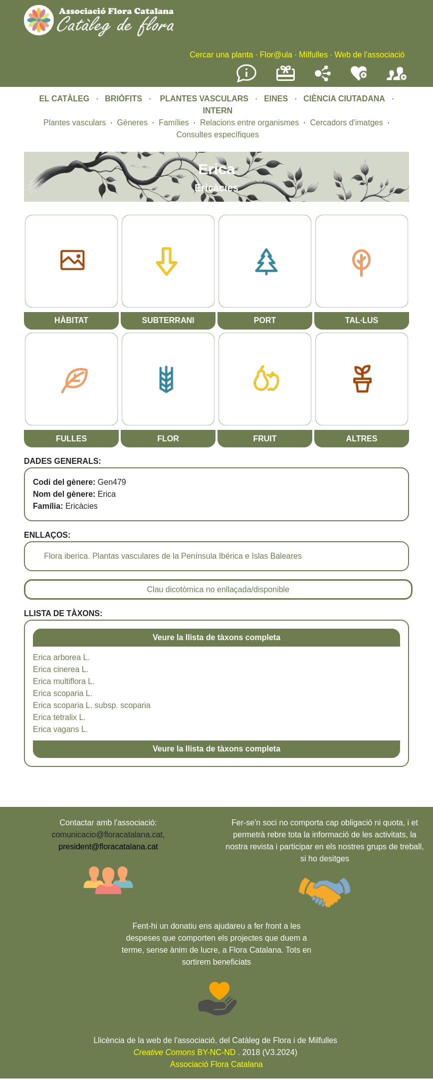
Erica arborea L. (61, 657)
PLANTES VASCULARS (204, 98)
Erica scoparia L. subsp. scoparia (92, 705)
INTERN (217, 110)
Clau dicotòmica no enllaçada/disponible (218, 589)
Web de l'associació (369, 54)
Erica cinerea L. (60, 669)
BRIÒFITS (124, 98)
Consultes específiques (218, 134)
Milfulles (313, 54)
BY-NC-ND (185, 1052)
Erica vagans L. (60, 729)
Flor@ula (276, 54)
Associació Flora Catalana (216, 1064)
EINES (276, 98)
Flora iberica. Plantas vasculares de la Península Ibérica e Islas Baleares (173, 556)
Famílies (174, 122)
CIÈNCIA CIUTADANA (344, 98)
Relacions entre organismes (249, 122)
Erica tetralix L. (59, 717)
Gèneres (132, 122)
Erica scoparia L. (62, 693)
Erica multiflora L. (64, 681)
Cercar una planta (221, 54)
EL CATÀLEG (64, 98)
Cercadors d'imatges (346, 122)
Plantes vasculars (74, 122)
